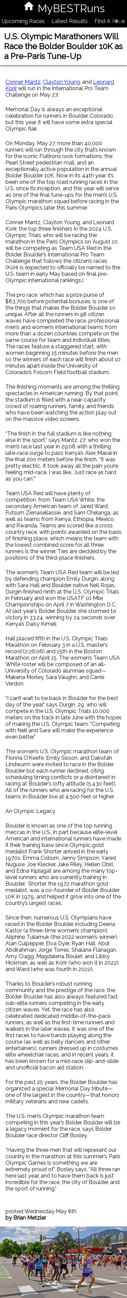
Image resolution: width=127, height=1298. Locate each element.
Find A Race (109, 21)
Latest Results (69, 21)
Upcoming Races (23, 21)
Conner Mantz (23, 82)
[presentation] (116, 21)
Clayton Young (61, 82)
